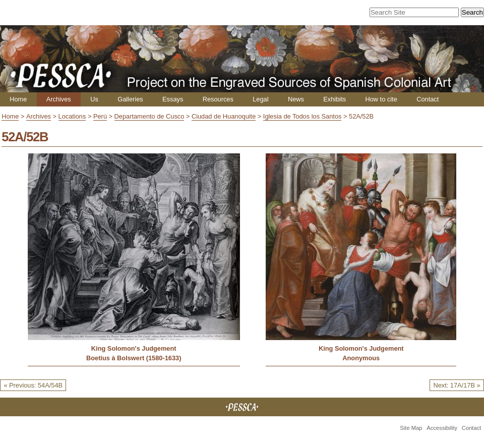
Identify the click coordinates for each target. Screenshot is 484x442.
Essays (172, 99)
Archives (58, 99)
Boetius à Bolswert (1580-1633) (133, 358)
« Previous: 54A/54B (33, 385)
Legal (260, 99)
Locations (72, 116)
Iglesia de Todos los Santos (302, 116)
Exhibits (334, 99)
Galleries (130, 99)
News (296, 99)
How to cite (381, 99)
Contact (427, 99)
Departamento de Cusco (149, 116)
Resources (218, 99)
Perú (100, 116)
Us (94, 99)
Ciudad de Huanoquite (224, 116)
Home (18, 99)
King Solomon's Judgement (133, 348)
